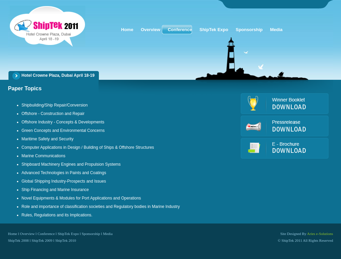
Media (107, 234)
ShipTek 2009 (41, 240)
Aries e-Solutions (320, 234)
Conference (46, 234)
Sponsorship (91, 234)
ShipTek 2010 (65, 240)
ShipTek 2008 (18, 240)
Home (12, 234)
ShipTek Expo (68, 234)
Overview (27, 234)
